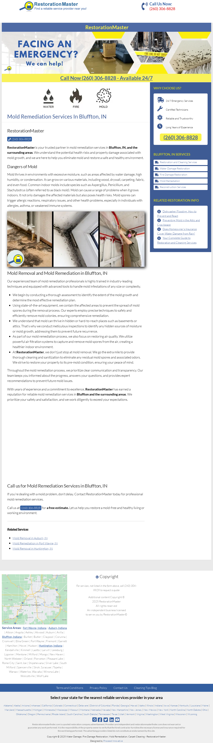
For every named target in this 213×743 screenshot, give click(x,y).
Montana (84, 709)
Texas (114, 714)
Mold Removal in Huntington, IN (35, 548)
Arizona (25, 705)
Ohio (204, 709)
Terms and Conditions (69, 688)
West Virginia (167, 714)
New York (163, 709)
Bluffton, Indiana (12, 636)
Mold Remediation (170, 180)
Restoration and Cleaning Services (178, 162)
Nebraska (95, 709)
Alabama (8, 705)
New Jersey (136, 709)
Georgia (125, 705)
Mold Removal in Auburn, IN (32, 538)
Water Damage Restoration (175, 168)
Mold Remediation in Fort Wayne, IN (37, 543)
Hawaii (134, 705)
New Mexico (150, 709)
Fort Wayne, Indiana (34, 628)
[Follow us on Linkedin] (111, 720)
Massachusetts (23, 709)
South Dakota (90, 714)
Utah (121, 714)
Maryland (9, 709)
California (46, 705)
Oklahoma (21, 714)
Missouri (73, 709)
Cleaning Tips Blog (145, 688)
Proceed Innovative (113, 740)
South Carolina (74, 714)
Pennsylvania (43, 714)
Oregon (31, 714)
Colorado (57, 705)
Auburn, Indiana (57, 628)
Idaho (142, 705)
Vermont (130, 714)
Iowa (166, 705)
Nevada (106, 709)
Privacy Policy (98, 688)
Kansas (174, 705)
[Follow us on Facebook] (100, 720)
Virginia (140, 714)
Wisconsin (180, 714)
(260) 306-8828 (162, 8)
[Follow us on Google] (94, 719)
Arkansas (35, 705)
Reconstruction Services (173, 187)
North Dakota (194, 709)
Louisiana (195, 705)
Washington (152, 714)
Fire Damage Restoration (173, 174)
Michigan (37, 709)
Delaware (83, 705)
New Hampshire (120, 709)
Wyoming (192, 714)
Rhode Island (58, 714)
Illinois (150, 705)
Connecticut (70, 705)
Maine (205, 705)
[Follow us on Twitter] (105, 720)
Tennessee (104, 714)
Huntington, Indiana (50, 645)
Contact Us (120, 688)
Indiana (158, 705)
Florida (115, 705)
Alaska (17, 705)
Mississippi (62, 709)
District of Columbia (100, 705)
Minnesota (49, 709)
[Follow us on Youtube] (117, 720)
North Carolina (177, 709)
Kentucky (184, 705)
